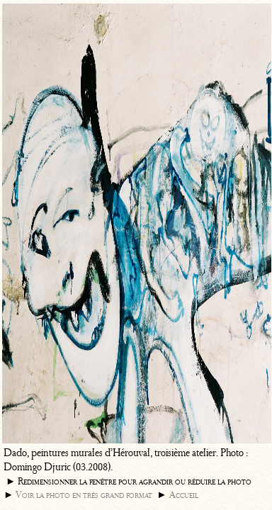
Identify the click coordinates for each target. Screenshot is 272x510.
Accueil (183, 495)
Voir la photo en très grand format (84, 495)
